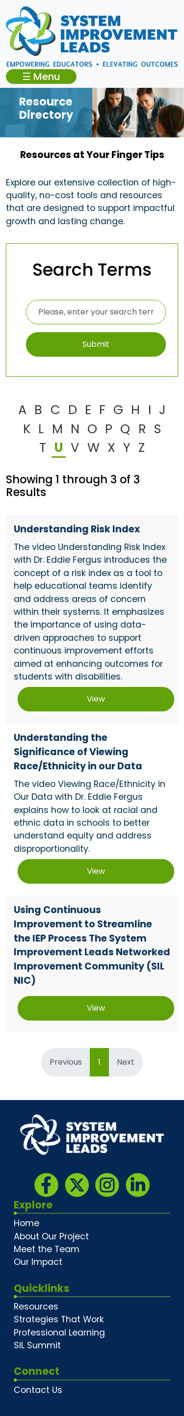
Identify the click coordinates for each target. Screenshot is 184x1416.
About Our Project (51, 1236)
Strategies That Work (59, 1319)
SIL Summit (37, 1345)
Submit (95, 344)
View (96, 699)
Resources (36, 1306)
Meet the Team (46, 1249)
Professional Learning (59, 1332)
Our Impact (38, 1262)
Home (26, 1223)
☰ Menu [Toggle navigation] (41, 76)
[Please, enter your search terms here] (96, 312)
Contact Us (38, 1390)
